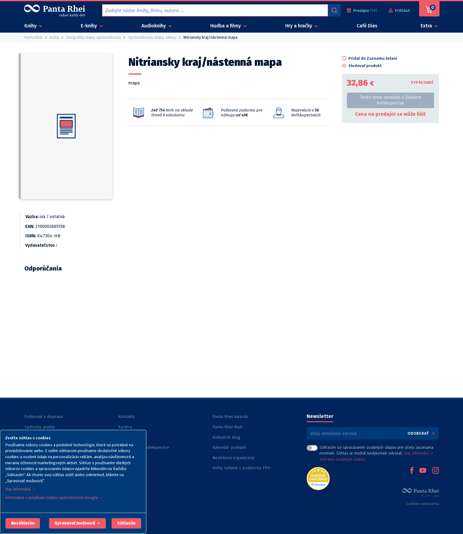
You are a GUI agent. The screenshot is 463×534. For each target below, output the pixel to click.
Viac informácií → (20, 489)
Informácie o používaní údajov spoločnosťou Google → (54, 497)
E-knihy (89, 26)
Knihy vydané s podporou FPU (241, 467)
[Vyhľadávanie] (334, 10)
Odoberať (421, 433)
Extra (427, 26)
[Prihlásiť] (399, 10)
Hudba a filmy (226, 26)
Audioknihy (154, 26)
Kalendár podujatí (229, 447)
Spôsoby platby (39, 427)
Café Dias (367, 26)
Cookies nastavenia (422, 504)
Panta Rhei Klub (227, 427)
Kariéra (125, 427)
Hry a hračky (299, 26)
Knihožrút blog (226, 437)
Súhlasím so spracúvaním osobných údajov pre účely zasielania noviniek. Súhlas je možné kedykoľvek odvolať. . (376, 453)
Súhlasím (126, 523)
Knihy (31, 26)
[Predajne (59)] (362, 10)
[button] (22, 523)
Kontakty (126, 416)
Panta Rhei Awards (230, 416)
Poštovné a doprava (43, 416)
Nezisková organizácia (233, 457)
